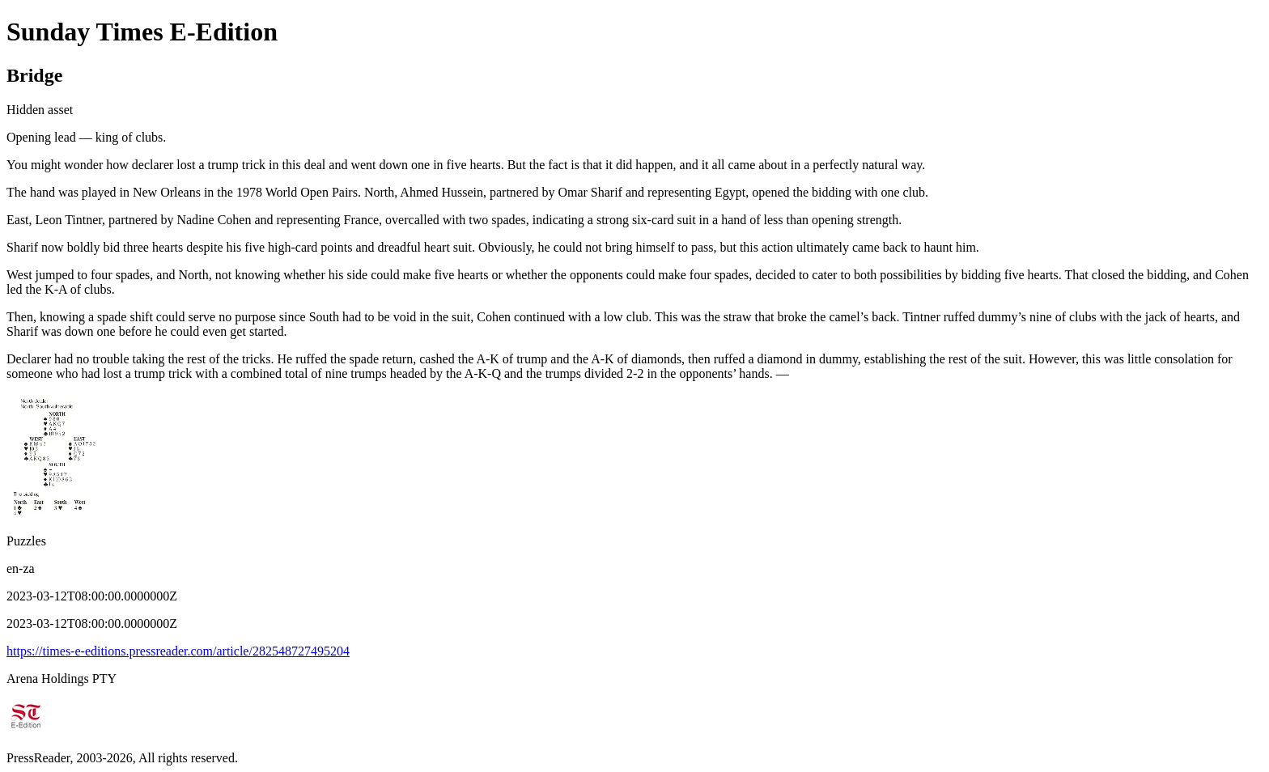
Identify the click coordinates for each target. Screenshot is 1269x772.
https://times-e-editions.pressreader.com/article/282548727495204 (178, 651)
